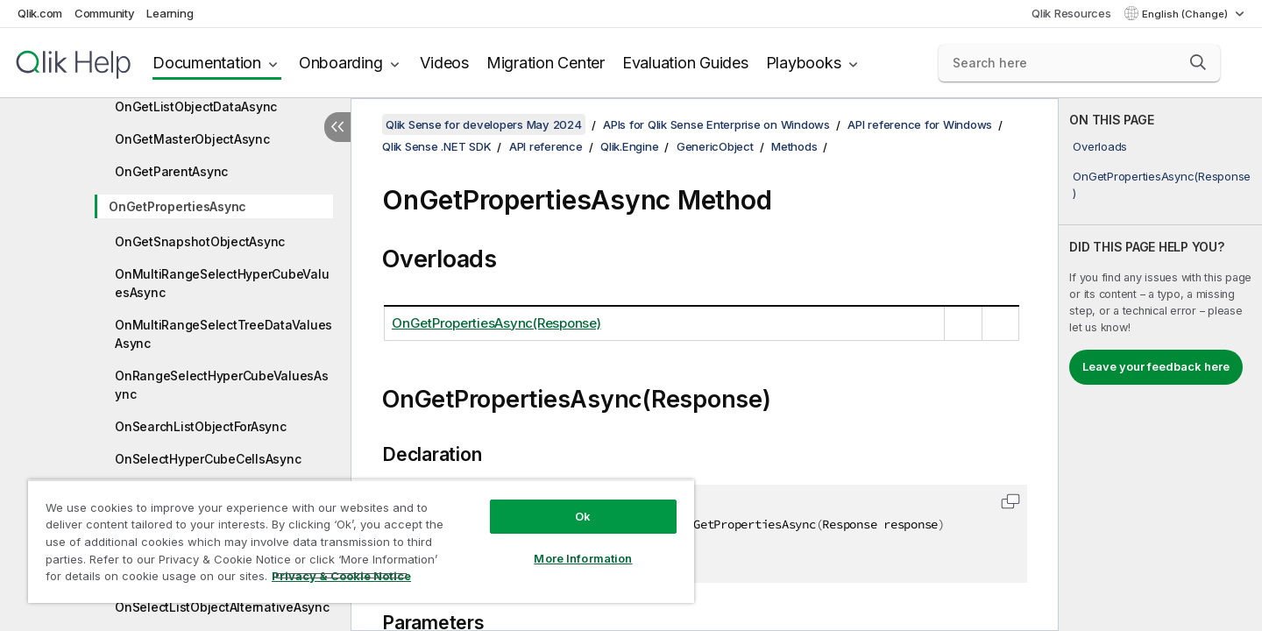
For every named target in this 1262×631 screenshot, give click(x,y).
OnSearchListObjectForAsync (201, 426)
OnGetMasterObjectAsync (192, 138)
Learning (169, 13)
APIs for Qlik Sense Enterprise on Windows (716, 124)
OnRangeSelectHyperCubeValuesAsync (222, 384)
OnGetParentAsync (171, 171)
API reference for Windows (919, 124)
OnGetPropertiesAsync (177, 206)
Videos (444, 62)
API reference (546, 146)
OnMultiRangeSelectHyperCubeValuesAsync (222, 283)
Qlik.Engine (629, 146)
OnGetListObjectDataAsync (196, 106)
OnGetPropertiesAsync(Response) (1162, 184)
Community (104, 13)
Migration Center (545, 62)
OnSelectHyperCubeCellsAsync (208, 458)
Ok (583, 516)
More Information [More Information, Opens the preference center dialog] (583, 558)
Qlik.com (40, 13)
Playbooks (803, 62)
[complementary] (1160, 364)
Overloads (1100, 146)
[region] (361, 541)
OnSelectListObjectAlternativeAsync (222, 606)
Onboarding (341, 62)
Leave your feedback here (1156, 366)
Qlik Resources (1071, 13)
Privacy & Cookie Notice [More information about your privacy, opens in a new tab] (341, 576)
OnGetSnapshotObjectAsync (200, 241)
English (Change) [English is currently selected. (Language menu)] (1186, 14)
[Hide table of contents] (337, 127)
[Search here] (1079, 63)
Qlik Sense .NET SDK (436, 146)
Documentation (206, 62)
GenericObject (715, 146)
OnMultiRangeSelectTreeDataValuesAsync (223, 334)
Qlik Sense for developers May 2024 (484, 124)
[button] (1198, 62)
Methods (794, 146)
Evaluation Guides (685, 62)
